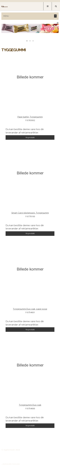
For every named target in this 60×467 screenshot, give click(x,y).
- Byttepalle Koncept (10, 463)
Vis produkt (30, 137)
